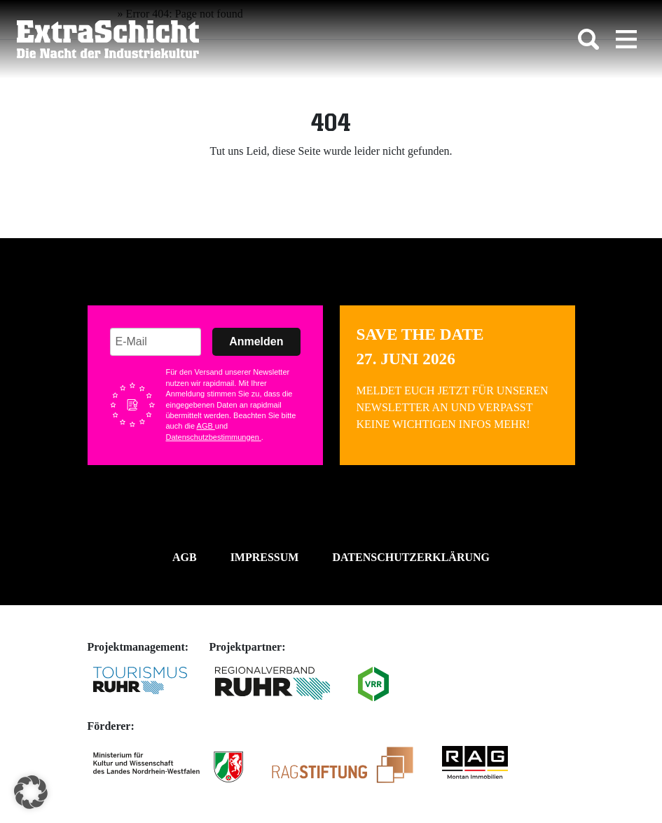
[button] (31, 792)
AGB (206, 426)
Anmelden (256, 341)
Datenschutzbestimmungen (213, 437)
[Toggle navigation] (626, 39)
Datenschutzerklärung (411, 557)
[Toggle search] (588, 39)
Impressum (264, 557)
